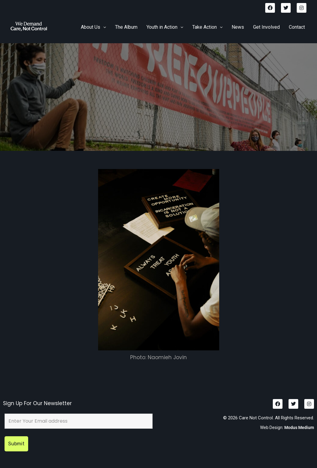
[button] (93, 27)
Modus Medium (299, 427)
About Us (93, 27)
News (238, 27)
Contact (297, 27)
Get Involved (266, 27)
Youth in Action (165, 27)
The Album (126, 27)
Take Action (207, 27)
